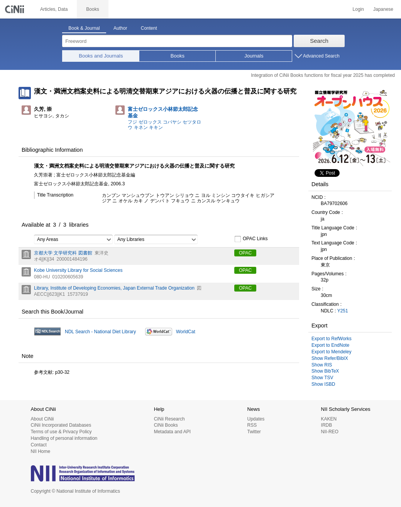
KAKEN (329, 419)
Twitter (254, 431)
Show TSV (322, 377)
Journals (253, 56)
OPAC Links (250, 239)
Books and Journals (101, 56)
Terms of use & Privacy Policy (61, 431)
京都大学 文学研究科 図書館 (63, 253)
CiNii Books (166, 425)
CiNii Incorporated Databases (61, 425)
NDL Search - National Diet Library (100, 331)
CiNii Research (169, 419)
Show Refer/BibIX (329, 358)
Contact (39, 445)
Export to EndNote (330, 345)
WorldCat (185, 331)
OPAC (245, 253)
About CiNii (42, 419)
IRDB (326, 425)
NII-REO (329, 431)
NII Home (41, 451)
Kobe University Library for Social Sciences (78, 270)
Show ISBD (323, 384)
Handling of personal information (64, 438)
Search (319, 40)
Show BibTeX (325, 371)
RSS (252, 425)
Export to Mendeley (331, 351)
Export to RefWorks (331, 338)
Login (358, 9)
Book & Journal (84, 28)
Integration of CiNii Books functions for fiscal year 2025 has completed (323, 75)
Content (149, 28)
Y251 (342, 311)
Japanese (383, 9)
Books (177, 56)
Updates (255, 419)
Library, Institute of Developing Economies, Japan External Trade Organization (114, 288)
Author (120, 28)
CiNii (15, 9)
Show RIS (321, 365)
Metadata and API (172, 431)
